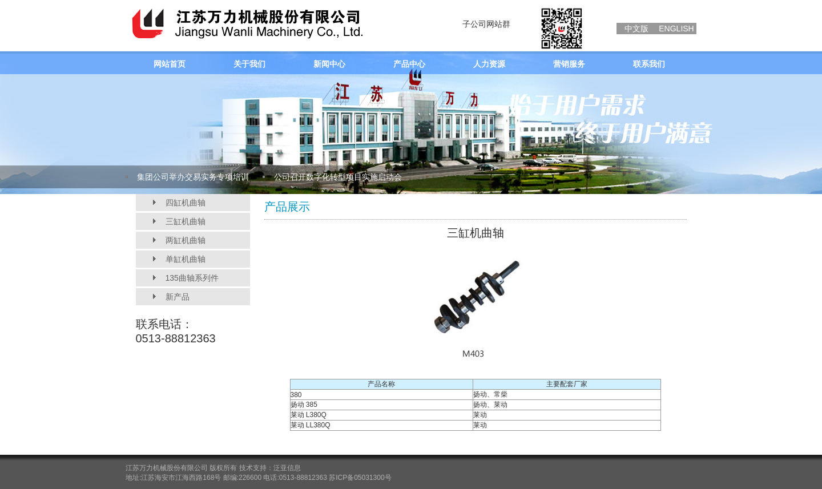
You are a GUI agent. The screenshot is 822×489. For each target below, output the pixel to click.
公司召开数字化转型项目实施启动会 (338, 176)
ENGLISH (676, 28)
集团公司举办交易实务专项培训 (193, 176)
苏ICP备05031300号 (360, 478)
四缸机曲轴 (186, 202)
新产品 (178, 296)
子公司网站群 (486, 24)
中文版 (636, 28)
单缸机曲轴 (186, 259)
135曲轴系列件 (192, 277)
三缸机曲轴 (186, 221)
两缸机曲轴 (186, 240)
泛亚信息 (287, 468)
